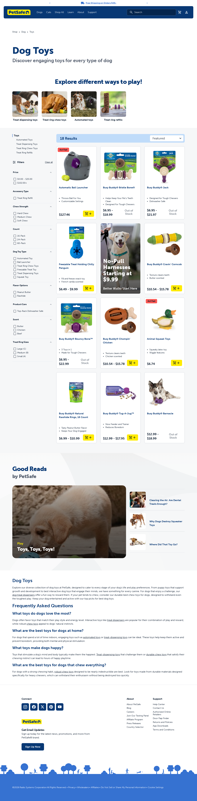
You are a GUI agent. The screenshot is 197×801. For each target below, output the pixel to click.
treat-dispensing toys (115, 637)
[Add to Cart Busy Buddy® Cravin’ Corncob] (176, 288)
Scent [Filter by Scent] (32, 319)
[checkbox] (15, 179)
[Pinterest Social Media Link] (51, 707)
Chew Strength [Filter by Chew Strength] (32, 206)
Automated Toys (24, 139)
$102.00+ (22, 183)
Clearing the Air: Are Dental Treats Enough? (165, 502)
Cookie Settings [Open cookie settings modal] (155, 787)
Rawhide (21, 296)
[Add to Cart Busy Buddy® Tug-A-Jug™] (132, 437)
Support (92, 12)
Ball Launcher (23, 262)
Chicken (21, 330)
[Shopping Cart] (180, 12)
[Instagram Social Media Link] (25, 707)
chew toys (32, 623)
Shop (14, 32)
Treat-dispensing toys (108, 654)
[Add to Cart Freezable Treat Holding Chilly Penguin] (88, 288)
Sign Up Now (32, 746)
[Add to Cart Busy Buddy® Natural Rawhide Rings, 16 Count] (88, 437)
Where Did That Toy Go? (163, 544)
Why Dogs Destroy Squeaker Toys (165, 523)
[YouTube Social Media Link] (59, 707)
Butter (20, 326)
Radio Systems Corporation (33, 787)
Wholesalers (83, 787)
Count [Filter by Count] (32, 229)
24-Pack (21, 239)
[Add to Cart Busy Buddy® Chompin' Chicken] (132, 363)
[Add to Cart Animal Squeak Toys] (176, 363)
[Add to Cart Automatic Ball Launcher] (88, 214)
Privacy (71, 787)
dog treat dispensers (23, 594)
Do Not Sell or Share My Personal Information (123, 787)
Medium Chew (24, 217)
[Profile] (186, 12)
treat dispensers (116, 620)
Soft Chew (22, 221)
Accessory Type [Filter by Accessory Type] (32, 191)
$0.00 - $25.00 (24, 179)
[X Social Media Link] (42, 707)
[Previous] (50, 3)
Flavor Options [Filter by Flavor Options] (32, 285)
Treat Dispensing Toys (26, 144)
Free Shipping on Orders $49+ (101, 3)
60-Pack (21, 243)
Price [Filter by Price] (32, 172)
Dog (23, 32)
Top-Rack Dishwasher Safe (30, 311)
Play (162, 495)
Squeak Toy (22, 277)
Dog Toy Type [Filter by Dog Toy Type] (32, 251)
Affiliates (95, 787)
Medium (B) (22, 353)
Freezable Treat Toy (26, 269)
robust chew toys (63, 671)
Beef (19, 333)
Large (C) (21, 349)
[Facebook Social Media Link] (34, 707)
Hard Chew (22, 213)
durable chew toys (156, 654)
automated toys (91, 637)
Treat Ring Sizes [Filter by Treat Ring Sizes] (32, 342)
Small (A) (21, 356)
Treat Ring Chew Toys (27, 148)
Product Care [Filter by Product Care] (32, 304)
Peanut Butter (24, 292)
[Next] (147, 3)
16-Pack (21, 236)
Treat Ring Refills (24, 152)
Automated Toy (24, 258)
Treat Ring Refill (24, 198)
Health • (154, 495)
